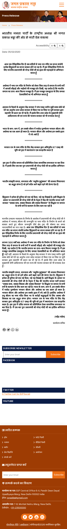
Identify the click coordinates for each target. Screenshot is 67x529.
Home (4, 25)
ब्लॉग (6, 447)
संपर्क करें (7, 457)
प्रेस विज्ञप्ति (8, 452)
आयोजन (39, 452)
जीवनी (38, 447)
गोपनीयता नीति (12, 524)
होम (5, 437)
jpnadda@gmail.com (17, 498)
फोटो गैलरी (40, 437)
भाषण (6, 442)
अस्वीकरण (24, 524)
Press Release (17, 25)
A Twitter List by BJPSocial (16, 394)
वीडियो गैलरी (40, 442)
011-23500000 (18, 507)
